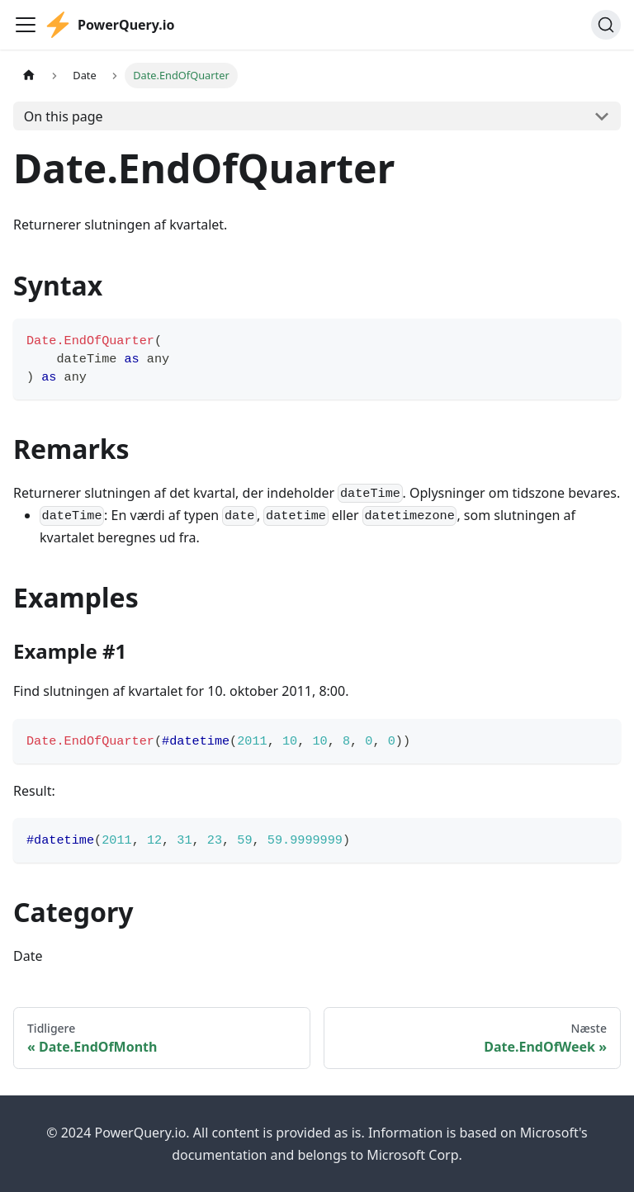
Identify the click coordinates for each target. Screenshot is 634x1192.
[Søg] (606, 25)
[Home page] (29, 75)
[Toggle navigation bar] (25, 24)
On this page (63, 116)
